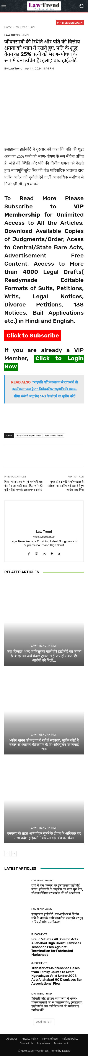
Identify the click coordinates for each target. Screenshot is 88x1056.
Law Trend (15, 68)
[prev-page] (7, 853)
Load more (44, 1022)
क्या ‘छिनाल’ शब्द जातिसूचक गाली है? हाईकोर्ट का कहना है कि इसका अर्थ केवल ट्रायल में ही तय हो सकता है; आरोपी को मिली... (44, 655)
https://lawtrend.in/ (44, 537)
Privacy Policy (30, 1039)
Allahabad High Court (28, 435)
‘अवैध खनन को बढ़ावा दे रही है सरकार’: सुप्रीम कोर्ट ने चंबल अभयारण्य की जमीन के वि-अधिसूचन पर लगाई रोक (44, 744)
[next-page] (14, 853)
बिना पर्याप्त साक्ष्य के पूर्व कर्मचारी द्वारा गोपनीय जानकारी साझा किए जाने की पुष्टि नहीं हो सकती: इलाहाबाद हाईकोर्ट (23, 485)
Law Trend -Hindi (25, 27)
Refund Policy (70, 1039)
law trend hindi (54, 435)
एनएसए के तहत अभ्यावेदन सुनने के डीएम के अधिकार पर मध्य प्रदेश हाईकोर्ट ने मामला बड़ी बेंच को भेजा (44, 835)
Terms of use (50, 1039)
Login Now (43, 1043)
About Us (11, 1039)
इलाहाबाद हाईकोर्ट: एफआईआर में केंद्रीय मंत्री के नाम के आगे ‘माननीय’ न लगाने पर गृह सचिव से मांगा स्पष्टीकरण (57, 918)
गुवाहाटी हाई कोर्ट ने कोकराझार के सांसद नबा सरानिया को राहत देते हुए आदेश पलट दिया (66, 485)
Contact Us (26, 1043)
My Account (61, 1043)
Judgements (39, 934)
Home (8, 27)
